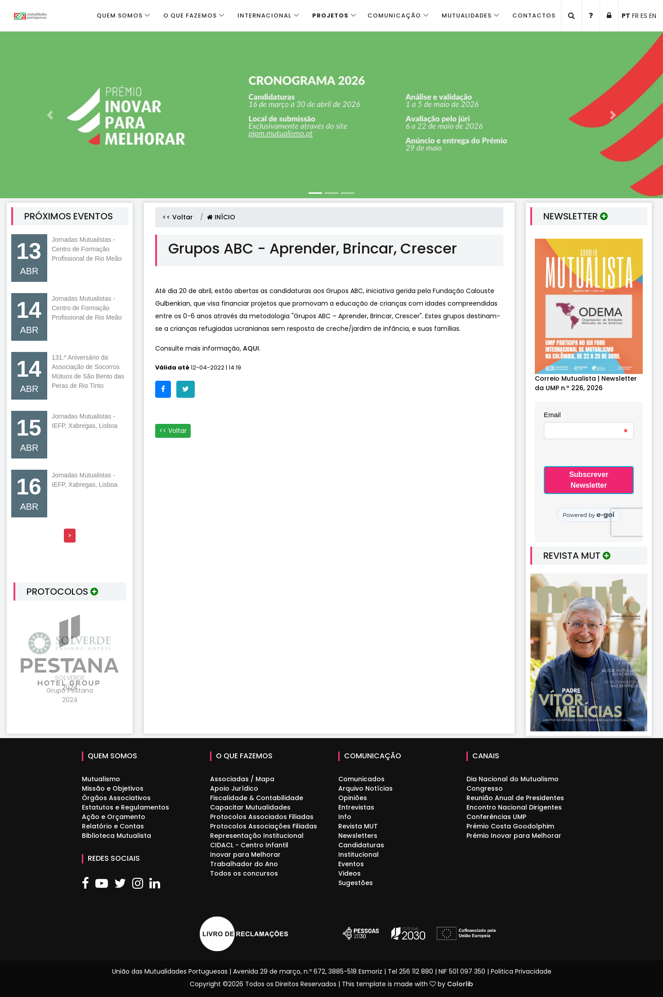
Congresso (484, 788)
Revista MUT (358, 826)
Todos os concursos (244, 873)
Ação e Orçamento (113, 816)
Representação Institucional (257, 835)
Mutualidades (467, 15)
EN (652, 15)
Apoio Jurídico (234, 788)
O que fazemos (190, 15)
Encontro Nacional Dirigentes (514, 807)
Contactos (533, 15)
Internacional (264, 15)
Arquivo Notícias (365, 788)
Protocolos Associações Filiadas (263, 826)
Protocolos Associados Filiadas (262, 816)
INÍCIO (221, 217)
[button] (49, 114)
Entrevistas (356, 807)
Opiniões (352, 797)
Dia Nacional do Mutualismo (512, 778)
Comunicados (361, 778)
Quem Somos (120, 15)
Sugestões (355, 882)
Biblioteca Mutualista (116, 835)
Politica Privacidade (521, 971)
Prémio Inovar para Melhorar (513, 835)
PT (626, 15)
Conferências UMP (496, 816)
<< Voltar (177, 217)
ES (644, 15)
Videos (349, 873)
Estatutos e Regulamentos (125, 807)
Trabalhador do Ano (244, 863)
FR (635, 15)
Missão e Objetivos (112, 788)
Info (344, 816)
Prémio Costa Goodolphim (510, 826)
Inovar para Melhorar (245, 854)
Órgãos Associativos (116, 797)
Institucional (358, 854)
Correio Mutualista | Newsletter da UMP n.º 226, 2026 (586, 383)
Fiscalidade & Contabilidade (256, 797)
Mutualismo (101, 778)
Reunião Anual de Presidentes (515, 797)
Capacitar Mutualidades (250, 807)
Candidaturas (361, 845)
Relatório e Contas (113, 826)
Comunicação (394, 15)
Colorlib (460, 983)
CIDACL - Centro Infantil (249, 845)
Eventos (351, 863)
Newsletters (357, 835)
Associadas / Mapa (242, 778)
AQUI (251, 348)
